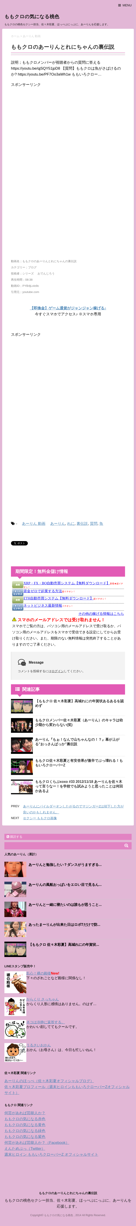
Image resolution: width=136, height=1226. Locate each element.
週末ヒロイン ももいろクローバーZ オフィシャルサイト (51, 1154)
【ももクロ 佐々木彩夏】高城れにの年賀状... (64, 944)
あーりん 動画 (33, 524)
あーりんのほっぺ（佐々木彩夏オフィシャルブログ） (49, 1081)
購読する (14, 836)
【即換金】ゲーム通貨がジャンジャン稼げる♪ (68, 308)
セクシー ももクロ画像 (40, 818)
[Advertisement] (50, 133)
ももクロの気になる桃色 (31, 16)
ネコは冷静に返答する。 (45, 1022)
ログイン (58, 671)
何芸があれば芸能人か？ (24, 1113)
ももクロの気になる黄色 (24, 1125)
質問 (93, 524)
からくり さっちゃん (42, 999)
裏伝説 (82, 524)
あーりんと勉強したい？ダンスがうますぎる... (65, 865)
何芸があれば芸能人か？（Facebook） (36, 1143)
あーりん (57, 524)
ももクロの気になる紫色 (24, 1137)
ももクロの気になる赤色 (24, 1119)
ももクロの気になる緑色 (24, 1131)
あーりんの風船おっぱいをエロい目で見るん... (65, 885)
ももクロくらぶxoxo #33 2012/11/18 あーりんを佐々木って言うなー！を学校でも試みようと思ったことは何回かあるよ (79, 786)
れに (71, 524)
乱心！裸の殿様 (38, 973)
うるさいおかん (38, 1045)
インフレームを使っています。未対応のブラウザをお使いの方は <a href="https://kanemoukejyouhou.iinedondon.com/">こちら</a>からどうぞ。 (68, 614)
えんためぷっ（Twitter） (24, 1149)
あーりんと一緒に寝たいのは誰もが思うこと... (65, 904)
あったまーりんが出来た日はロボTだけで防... (64, 924)
